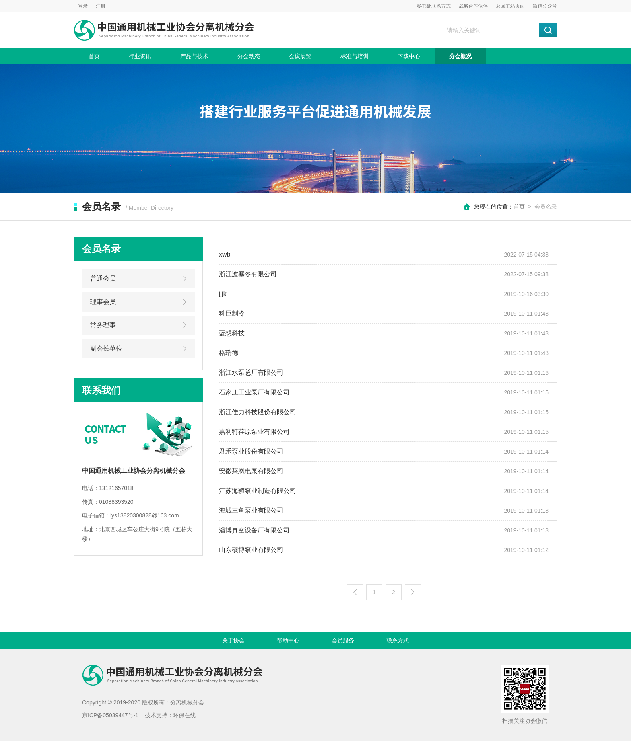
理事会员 (103, 301)
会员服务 (343, 640)
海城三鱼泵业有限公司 (251, 510)
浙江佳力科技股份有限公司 (257, 411)
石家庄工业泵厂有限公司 (254, 392)
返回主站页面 (510, 6)
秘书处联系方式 (434, 6)
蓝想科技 (232, 333)
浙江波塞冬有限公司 (248, 274)
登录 (83, 6)
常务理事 (103, 325)
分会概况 (460, 56)
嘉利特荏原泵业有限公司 (254, 431)
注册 (100, 6)
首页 (94, 56)
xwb (224, 254)
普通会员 (103, 278)
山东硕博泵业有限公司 (251, 549)
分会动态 (248, 56)
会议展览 (300, 56)
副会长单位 (106, 348)
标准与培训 (354, 56)
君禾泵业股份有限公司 (251, 451)
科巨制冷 (232, 313)
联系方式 (397, 640)
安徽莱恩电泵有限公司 (251, 471)
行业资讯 (140, 56)
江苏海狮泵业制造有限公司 (257, 490)
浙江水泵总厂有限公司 (251, 372)
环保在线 (184, 715)
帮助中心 (288, 640)
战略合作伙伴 (473, 6)
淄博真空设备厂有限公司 (254, 530)
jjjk (223, 293)
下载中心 (409, 56)
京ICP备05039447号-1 (110, 715)
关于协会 (233, 640)
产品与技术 (194, 56)
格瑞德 (228, 352)
